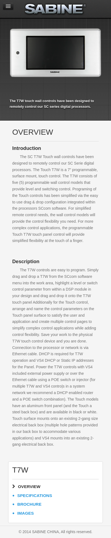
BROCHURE (29, 504)
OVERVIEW (29, 486)
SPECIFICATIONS (34, 495)
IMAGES (25, 513)
